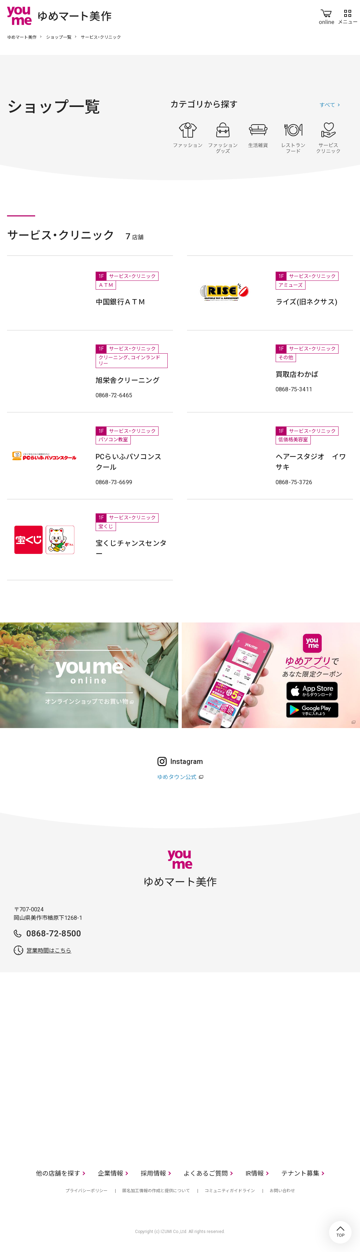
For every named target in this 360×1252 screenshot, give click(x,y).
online (326, 15)
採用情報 (153, 1173)
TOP (340, 1232)
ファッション (187, 138)
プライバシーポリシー (86, 1190)
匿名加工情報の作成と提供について (156, 1190)
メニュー (347, 15)
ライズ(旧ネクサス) (307, 302)
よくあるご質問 (206, 1173)
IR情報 (254, 1173)
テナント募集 (300, 1173)
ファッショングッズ (222, 138)
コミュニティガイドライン (230, 1190)
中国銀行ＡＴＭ (120, 302)
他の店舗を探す (58, 1173)
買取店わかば (297, 374)
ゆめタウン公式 (177, 777)
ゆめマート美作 (22, 37)
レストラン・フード (293, 138)
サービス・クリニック (328, 138)
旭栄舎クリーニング (128, 380)
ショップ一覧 (58, 37)
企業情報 (110, 1173)
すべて (327, 105)
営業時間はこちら (48, 950)
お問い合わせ (282, 1190)
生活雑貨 (258, 138)
